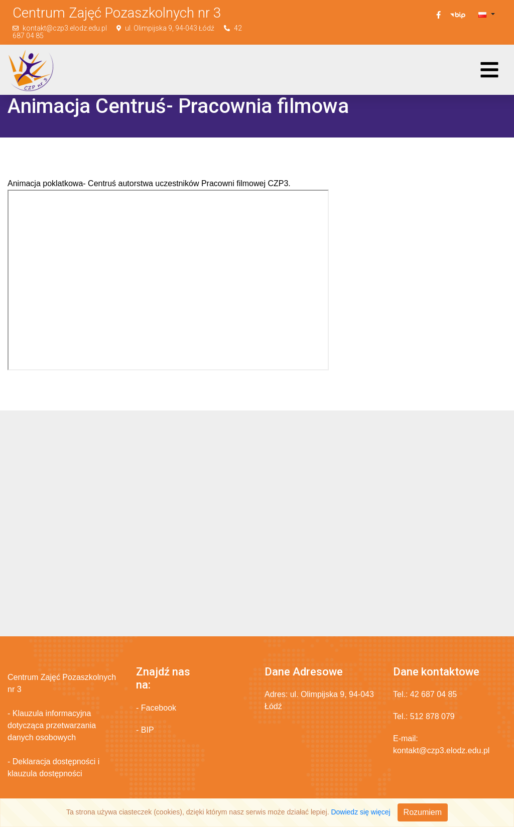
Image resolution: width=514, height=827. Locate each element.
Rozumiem (423, 812)
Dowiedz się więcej (360, 812)
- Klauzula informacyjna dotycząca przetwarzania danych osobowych (52, 725)
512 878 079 (432, 716)
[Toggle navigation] (489, 69)
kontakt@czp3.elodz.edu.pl (65, 28)
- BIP (145, 730)
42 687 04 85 (433, 694)
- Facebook (156, 708)
